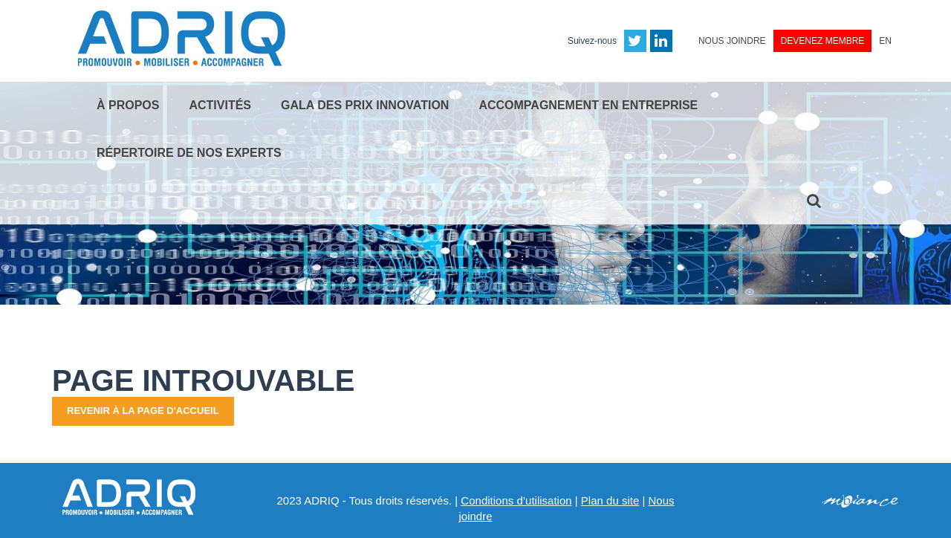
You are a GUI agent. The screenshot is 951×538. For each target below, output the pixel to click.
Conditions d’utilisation (516, 500)
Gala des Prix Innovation (365, 105)
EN (885, 41)
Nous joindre (732, 41)
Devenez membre (823, 41)
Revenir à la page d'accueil (143, 410)
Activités (220, 105)
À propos (128, 105)
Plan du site (610, 500)
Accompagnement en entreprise (588, 105)
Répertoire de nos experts (189, 152)
